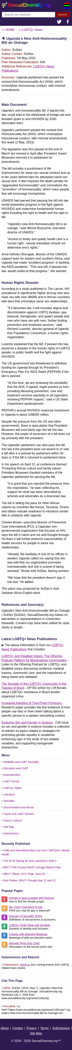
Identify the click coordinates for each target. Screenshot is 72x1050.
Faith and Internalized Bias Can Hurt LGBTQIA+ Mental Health (36, 852)
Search (62, 14)
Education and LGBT (15, 768)
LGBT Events (11, 781)
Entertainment (11, 774)
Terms (44, 1028)
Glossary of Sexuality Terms (25, 916)
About (5, 1028)
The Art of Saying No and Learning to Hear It (29, 860)
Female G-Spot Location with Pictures (31, 898)
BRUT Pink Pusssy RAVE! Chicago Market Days (32, 867)
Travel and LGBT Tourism (18, 813)
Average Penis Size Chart (24, 943)
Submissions (11, 833)
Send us (25, 964)
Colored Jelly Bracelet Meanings (28, 934)
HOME (10, 29)
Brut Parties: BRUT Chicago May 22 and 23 (29, 880)
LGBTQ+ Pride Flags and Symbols (29, 925)
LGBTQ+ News (12, 787)
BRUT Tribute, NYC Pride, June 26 (24, 873)
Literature (9, 794)
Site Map (8, 826)
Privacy (31, 1028)
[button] (59, 22)
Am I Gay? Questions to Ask (25, 907)
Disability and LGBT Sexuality (21, 761)
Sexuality (8, 800)
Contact (17, 1028)
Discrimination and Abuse (18, 807)
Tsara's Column (12, 820)
